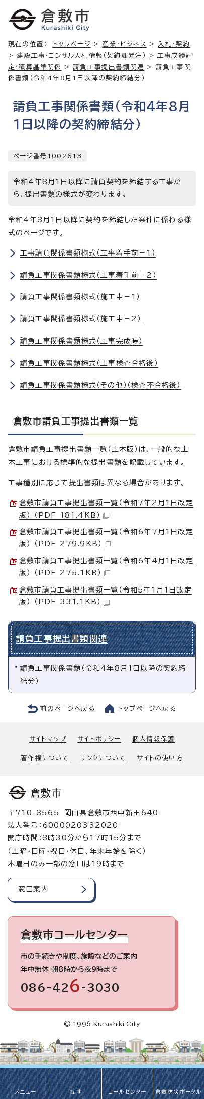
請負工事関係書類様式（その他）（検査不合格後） (100, 385)
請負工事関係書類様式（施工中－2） (80, 318)
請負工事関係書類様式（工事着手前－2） (88, 275)
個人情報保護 (153, 739)
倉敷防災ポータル (178, 1091)
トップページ (72, 44)
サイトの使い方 (160, 758)
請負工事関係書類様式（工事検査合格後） (89, 363)
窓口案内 (33, 889)
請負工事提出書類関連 (108, 67)
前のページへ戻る (67, 708)
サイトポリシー (99, 739)
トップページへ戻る (147, 708)
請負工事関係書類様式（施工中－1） (80, 296)
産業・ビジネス (124, 44)
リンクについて (103, 758)
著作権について (45, 758)
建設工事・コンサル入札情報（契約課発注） (81, 55)
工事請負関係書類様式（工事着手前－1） (88, 253)
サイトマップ (47, 739)
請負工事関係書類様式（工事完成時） (81, 341)
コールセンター (127, 1091)
